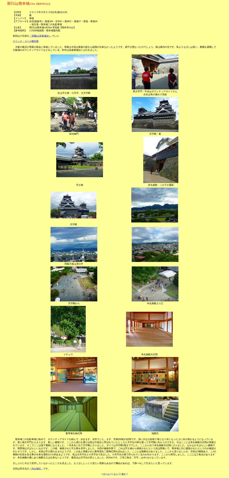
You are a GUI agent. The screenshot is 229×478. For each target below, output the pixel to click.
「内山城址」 (36, 468)
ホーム (106, 474)
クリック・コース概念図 (26, 41)
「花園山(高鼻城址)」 (40, 36)
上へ (115, 474)
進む (123, 474)
